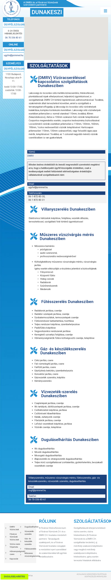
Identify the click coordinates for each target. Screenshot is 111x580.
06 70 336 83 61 (13, 37)
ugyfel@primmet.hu (13, 55)
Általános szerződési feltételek (92, 574)
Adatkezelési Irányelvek (96, 576)
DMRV (30, 155)
